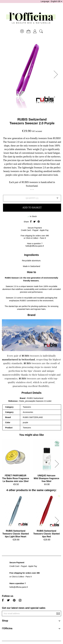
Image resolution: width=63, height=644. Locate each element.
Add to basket (32, 207)
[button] (56, 74)
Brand (22, 398)
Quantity (31, 198)
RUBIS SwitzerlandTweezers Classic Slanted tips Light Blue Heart (15, 534)
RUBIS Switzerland (32, 119)
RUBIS (8, 278)
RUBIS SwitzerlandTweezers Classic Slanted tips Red (46, 534)
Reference (13, 401)
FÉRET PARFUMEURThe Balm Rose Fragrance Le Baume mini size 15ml (15, 478)
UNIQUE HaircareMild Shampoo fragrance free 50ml (46, 478)
